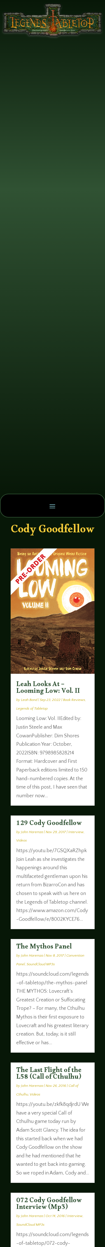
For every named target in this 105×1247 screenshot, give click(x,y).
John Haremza (32, 832)
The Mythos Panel (44, 947)
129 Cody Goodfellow (49, 824)
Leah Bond (29, 700)
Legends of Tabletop (32, 708)
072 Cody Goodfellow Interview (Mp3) (49, 1205)
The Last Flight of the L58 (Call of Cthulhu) (48, 1075)
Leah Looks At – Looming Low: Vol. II (48, 689)
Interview (76, 832)
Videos (21, 840)
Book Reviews (74, 700)
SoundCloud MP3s (41, 964)
